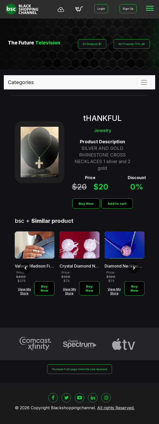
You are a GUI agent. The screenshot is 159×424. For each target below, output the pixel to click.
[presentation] (25, 268)
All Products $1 (91, 43)
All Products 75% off (131, 43)
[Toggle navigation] (144, 82)
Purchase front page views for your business (79, 369)
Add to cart (117, 203)
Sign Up (128, 8)
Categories (21, 82)
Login (101, 8)
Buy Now (86, 203)
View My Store (24, 291)
